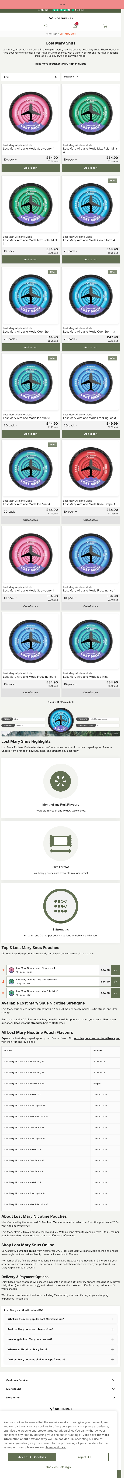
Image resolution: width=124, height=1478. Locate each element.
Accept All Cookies (32, 1457)
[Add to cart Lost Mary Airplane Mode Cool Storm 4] (91, 259)
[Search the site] (46, 26)
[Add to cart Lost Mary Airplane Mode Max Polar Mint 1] (31, 259)
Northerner (60, 1397)
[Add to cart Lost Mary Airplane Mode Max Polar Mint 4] (91, 168)
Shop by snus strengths (28, 1022)
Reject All (84, 1457)
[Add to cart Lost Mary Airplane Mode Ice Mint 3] (31, 434)
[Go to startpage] (61, 18)
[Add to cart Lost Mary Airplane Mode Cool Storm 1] (31, 347)
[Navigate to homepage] (60, 1407)
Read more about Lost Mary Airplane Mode (60, 63)
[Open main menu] (5, 26)
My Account (60, 1388)
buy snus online (26, 1250)
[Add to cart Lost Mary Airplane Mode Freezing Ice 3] (91, 434)
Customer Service (60, 1380)
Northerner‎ (51, 33)
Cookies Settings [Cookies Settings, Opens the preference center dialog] (58, 1467)
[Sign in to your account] (75, 26)
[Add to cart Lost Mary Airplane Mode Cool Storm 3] (91, 347)
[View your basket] (105, 26)
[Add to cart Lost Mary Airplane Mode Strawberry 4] (31, 168)
